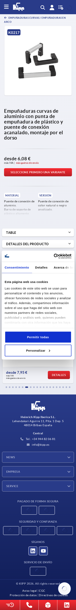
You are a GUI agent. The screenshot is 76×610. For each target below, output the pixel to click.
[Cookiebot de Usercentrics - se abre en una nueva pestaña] (54, 256)
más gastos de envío (27, 162)
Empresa (13, 471)
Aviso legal (29, 590)
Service (12, 486)
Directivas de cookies (53, 595)
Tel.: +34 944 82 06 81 (38, 439)
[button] (6, 387)
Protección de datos (23, 595)
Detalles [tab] (41, 267)
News (10, 457)
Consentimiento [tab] (17, 267)
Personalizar (38, 350)
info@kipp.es (38, 444)
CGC (42, 590)
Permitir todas (38, 337)
